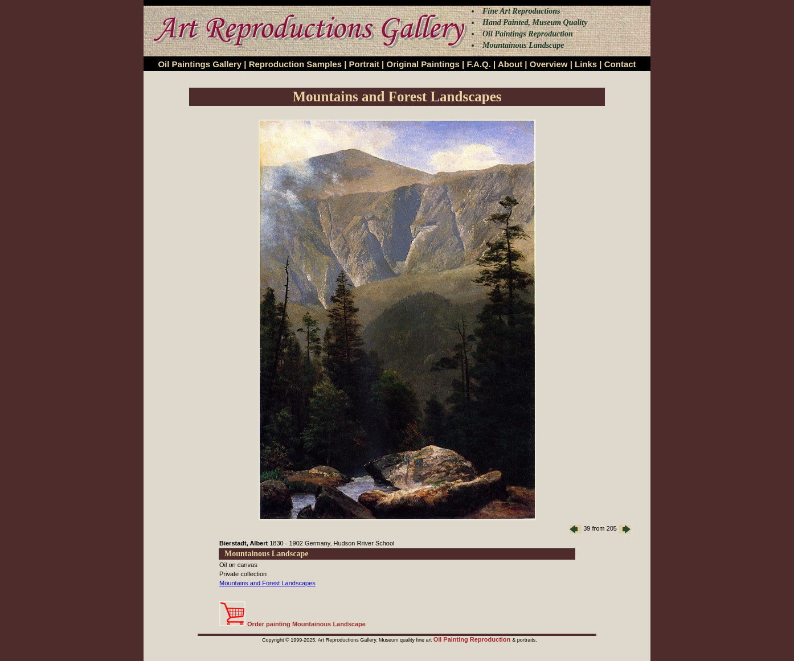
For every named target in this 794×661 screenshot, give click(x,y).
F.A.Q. (478, 64)
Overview (549, 64)
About (510, 64)
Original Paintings (422, 64)
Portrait (364, 64)
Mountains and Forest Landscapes (267, 583)
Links (586, 64)
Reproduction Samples (295, 64)
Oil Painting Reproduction (473, 639)
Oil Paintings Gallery (200, 64)
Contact (620, 64)
